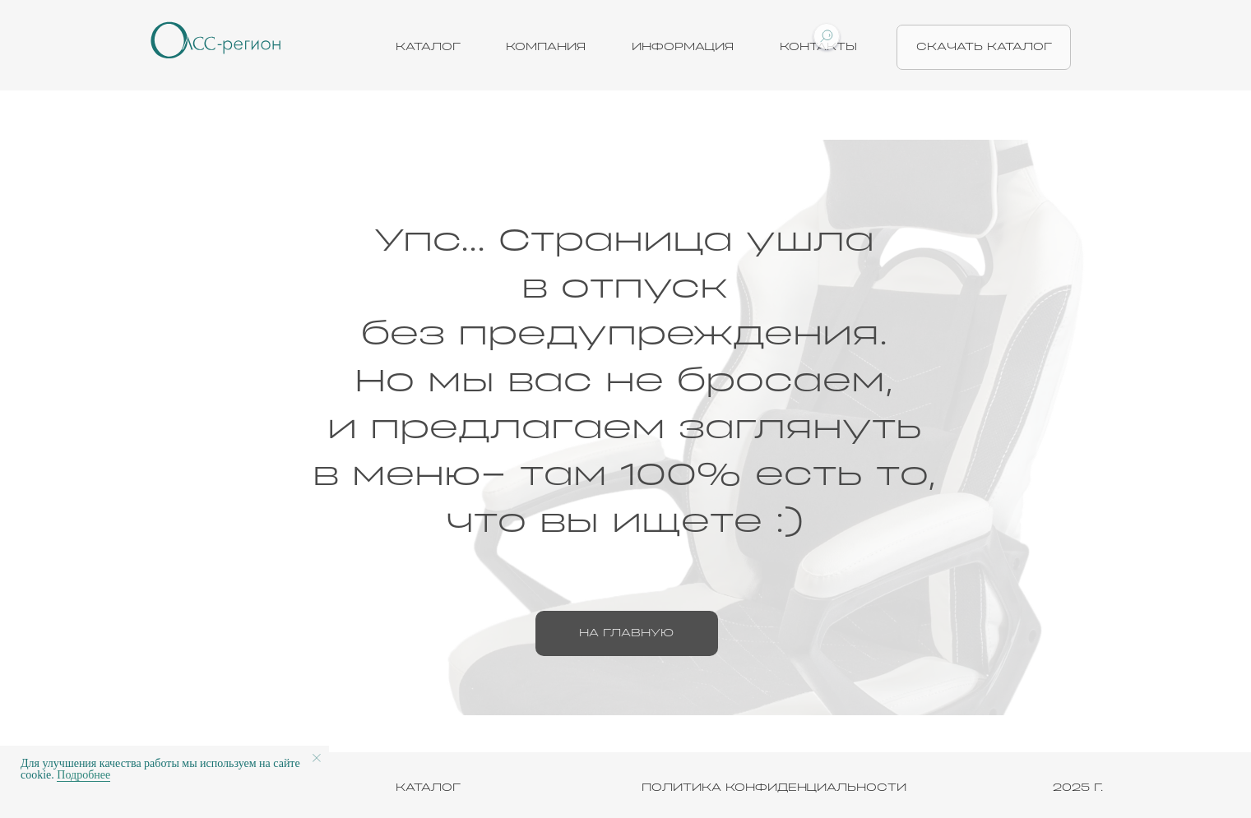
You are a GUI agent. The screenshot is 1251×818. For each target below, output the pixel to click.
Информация (683, 47)
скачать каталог (984, 47)
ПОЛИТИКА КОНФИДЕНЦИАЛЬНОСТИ (774, 788)
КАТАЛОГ (428, 788)
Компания (546, 47)
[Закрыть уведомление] (316, 758)
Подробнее (83, 775)
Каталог (428, 47)
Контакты (818, 47)
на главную (626, 633)
